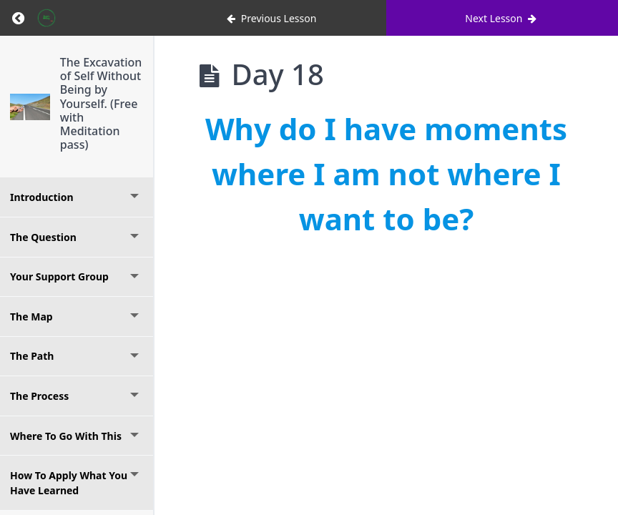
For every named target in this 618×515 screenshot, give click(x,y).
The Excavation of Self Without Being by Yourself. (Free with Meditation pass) (101, 103)
